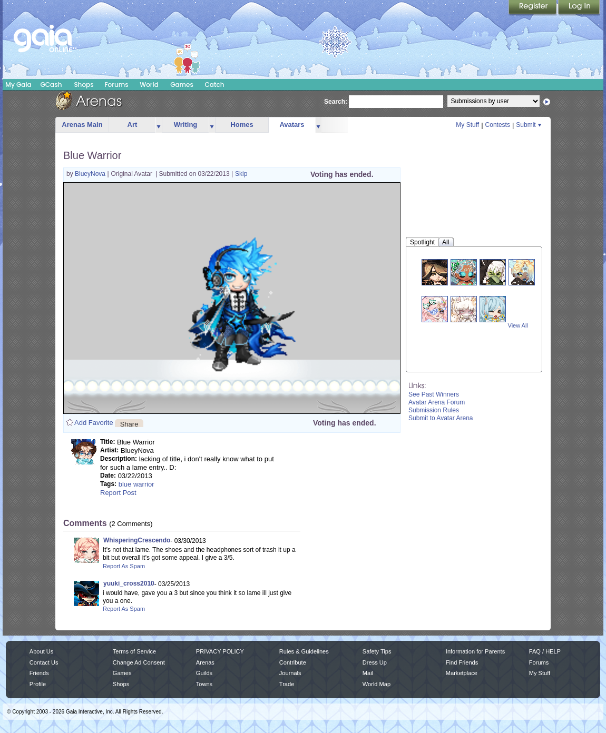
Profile (38, 684)
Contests (497, 124)
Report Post (118, 493)
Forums (116, 84)
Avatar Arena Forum (436, 402)
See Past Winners (433, 394)
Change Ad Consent (139, 662)
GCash (51, 84)
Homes (241, 124)
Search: (335, 101)
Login (579, 8)
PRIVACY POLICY (220, 651)
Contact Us (44, 662)
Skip (241, 173)
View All (518, 325)
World (149, 84)
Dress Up (375, 662)
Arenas (205, 662)
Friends (39, 673)
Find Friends (462, 662)
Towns (204, 684)
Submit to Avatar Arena (440, 418)
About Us (41, 651)
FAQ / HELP (545, 651)
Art (133, 124)
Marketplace (461, 673)
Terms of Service (134, 651)
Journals (290, 673)
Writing (186, 124)
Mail (368, 673)
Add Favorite (93, 423)
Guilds (204, 673)
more (158, 125)
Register (533, 8)
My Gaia (18, 84)
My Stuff (467, 124)
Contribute (292, 662)
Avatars (291, 124)
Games (181, 84)
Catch (214, 84)
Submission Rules (433, 410)
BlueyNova (91, 173)
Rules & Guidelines (304, 651)
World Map (376, 684)
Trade (286, 684)
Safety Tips (377, 651)
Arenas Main (82, 124)
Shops (83, 84)
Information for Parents (475, 651)
